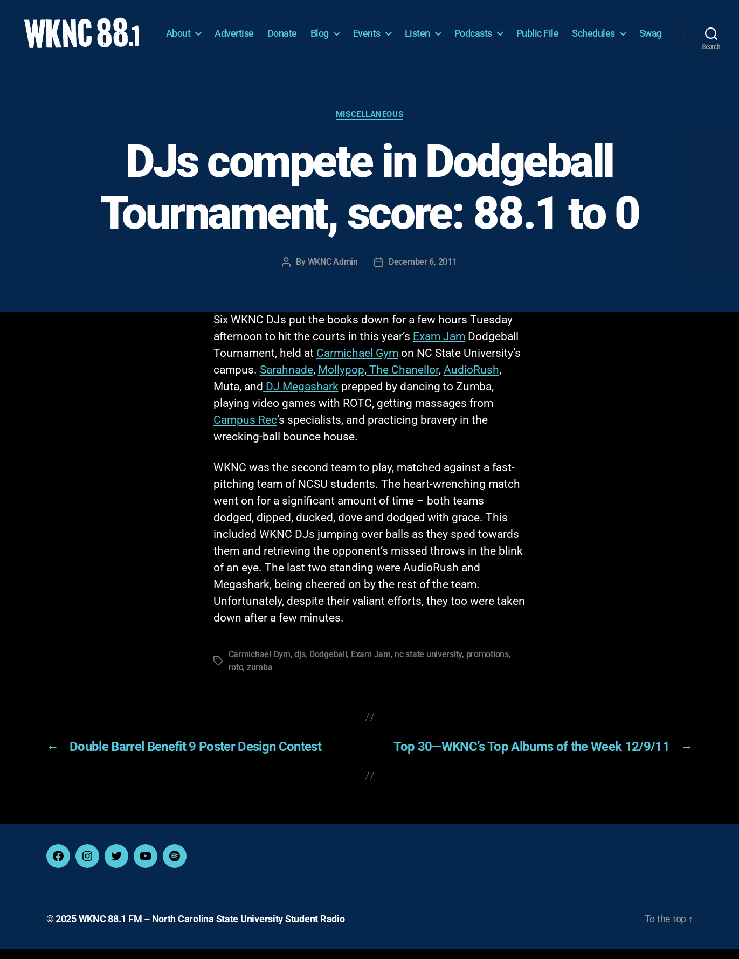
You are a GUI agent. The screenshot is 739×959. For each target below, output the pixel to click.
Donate (318, 30)
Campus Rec (245, 429)
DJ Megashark (301, 396)
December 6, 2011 (423, 271)
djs (299, 664)
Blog (356, 30)
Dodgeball (328, 664)
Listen (453, 30)
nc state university (428, 664)
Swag (650, 46)
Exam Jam (439, 346)
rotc (236, 677)
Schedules (629, 30)
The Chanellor (403, 379)
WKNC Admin (333, 271)
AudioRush (471, 379)
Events (403, 30)
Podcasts (509, 30)
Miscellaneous (369, 124)
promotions (487, 664)
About (214, 30)
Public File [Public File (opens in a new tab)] (573, 30)
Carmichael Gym (357, 362)
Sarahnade (286, 379)
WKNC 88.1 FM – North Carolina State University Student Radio (212, 928)
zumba (260, 677)
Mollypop (341, 379)
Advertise (270, 30)
